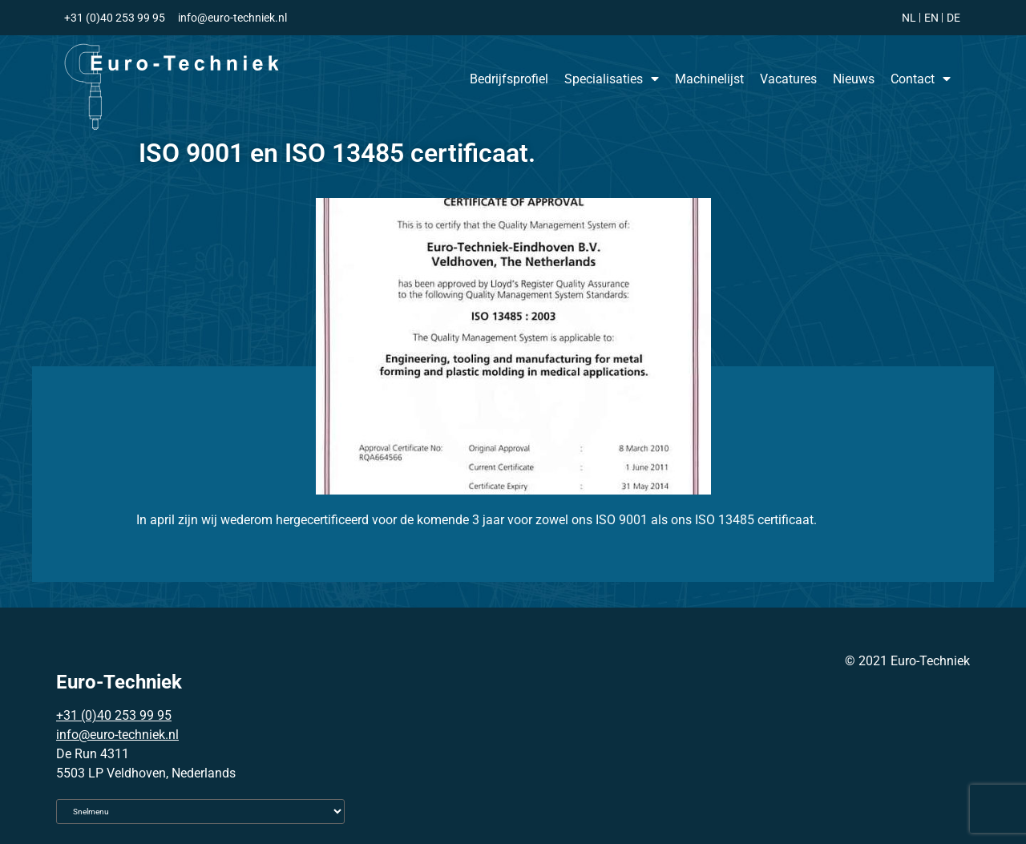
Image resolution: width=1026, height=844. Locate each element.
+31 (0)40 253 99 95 (114, 715)
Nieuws (854, 79)
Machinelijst (709, 79)
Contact (921, 78)
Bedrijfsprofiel (509, 79)
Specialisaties (611, 78)
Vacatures (788, 79)
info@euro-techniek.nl (117, 734)
